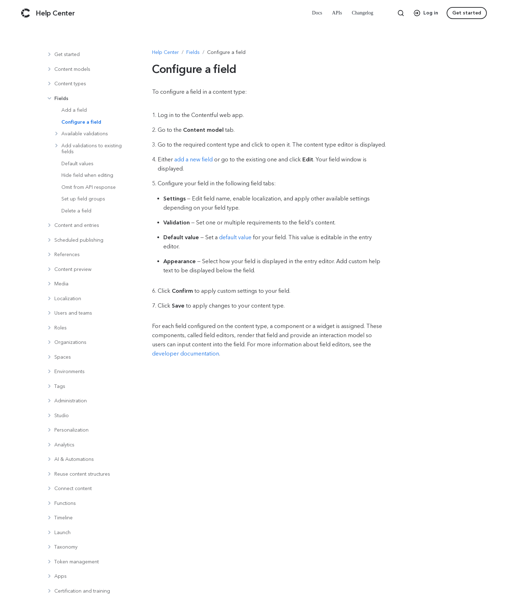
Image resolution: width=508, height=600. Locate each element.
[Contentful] (25, 13)
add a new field (193, 159)
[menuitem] (318, 13)
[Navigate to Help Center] (165, 52)
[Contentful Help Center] (55, 13)
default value (235, 237)
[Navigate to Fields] (193, 52)
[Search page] (400, 13)
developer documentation (185, 353)
